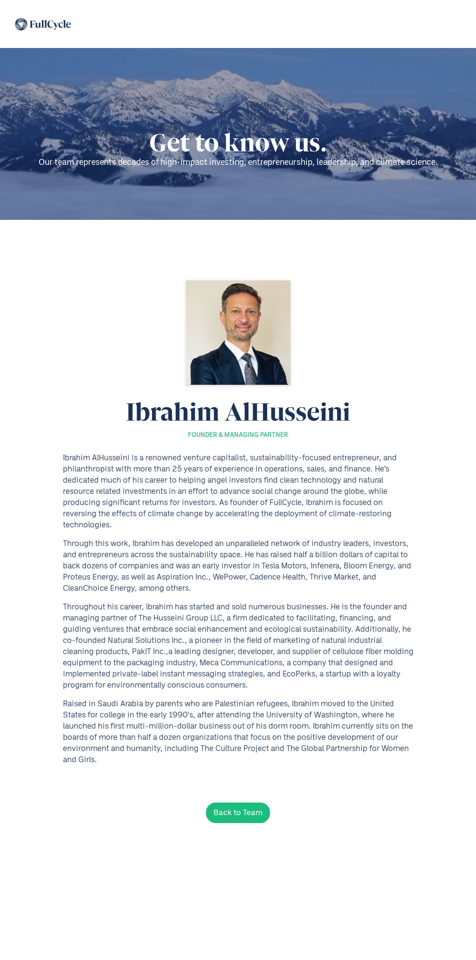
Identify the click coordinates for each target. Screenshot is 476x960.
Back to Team (238, 812)
